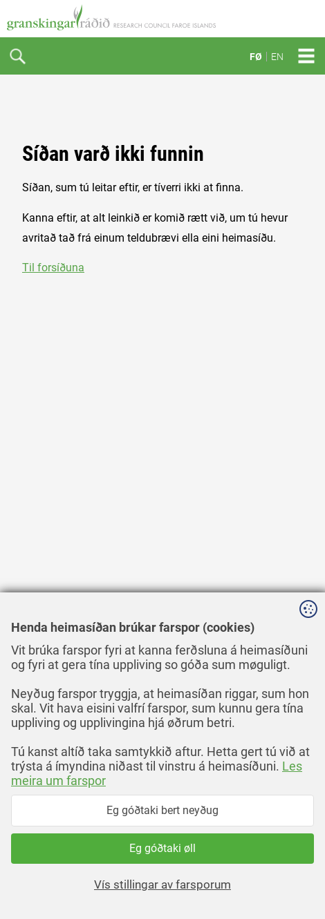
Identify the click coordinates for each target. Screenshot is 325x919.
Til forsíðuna (53, 267)
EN (277, 56)
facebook (44, 883)
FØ (256, 56)
